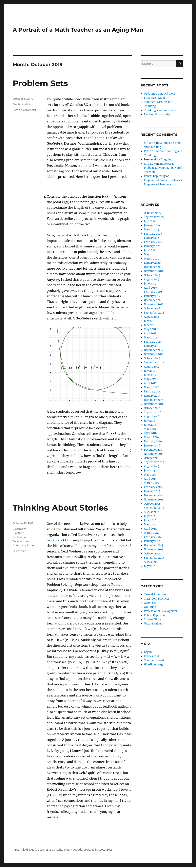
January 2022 (152, 246)
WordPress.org (153, 664)
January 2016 (152, 445)
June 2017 (150, 375)
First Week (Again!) (156, 97)
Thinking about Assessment (162, 110)
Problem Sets (40, 83)
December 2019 (154, 267)
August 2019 (152, 279)
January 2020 (152, 262)
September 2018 (154, 312)
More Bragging (162, 159)
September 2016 (154, 412)
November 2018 (154, 304)
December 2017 (153, 350)
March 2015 (151, 483)
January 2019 (152, 296)
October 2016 (152, 408)
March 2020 (151, 258)
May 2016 (150, 429)
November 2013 (153, 549)
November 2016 (154, 404)
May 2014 (150, 524)
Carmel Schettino (155, 594)
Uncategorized (153, 623)
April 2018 (150, 333)
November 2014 (154, 499)
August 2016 (152, 416)
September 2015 (154, 462)
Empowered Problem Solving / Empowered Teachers (163, 168)
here (59, 540)
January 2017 (152, 395)
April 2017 (150, 383)
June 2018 (150, 325)
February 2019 (153, 292)
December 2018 (153, 300)
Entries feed (151, 656)
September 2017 (154, 362)
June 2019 (150, 283)
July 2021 (149, 250)
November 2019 (154, 271)
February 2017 (153, 391)
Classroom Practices (156, 598)
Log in (148, 652)
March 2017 (151, 387)
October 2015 (152, 458)
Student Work (21, 104)
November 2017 (154, 354)
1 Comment (20, 550)
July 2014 (149, 516)
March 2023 (151, 229)
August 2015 (151, 466)
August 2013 (151, 562)
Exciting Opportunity (157, 114)
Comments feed (154, 660)
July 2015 (149, 470)
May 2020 (150, 254)
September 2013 (154, 557)
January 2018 (152, 346)
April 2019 (150, 287)
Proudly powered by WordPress (92, 849)
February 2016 (153, 441)
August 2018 (151, 316)
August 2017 (151, 366)
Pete (146, 151)
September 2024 (154, 217)
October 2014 (152, 503)
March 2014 (151, 532)
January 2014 (152, 541)
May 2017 (150, 379)
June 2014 (150, 520)
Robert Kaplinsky (24, 545)
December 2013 (153, 545)
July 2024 (150, 221)
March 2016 (151, 437)
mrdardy (149, 143)
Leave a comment (24, 109)
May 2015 (150, 474)
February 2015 (153, 487)
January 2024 (152, 225)
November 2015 (154, 454)
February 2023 (153, 233)
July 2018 (149, 321)
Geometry (150, 603)
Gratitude (150, 607)
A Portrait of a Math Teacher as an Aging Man (78, 29)
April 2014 (150, 528)
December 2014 (153, 495)
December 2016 (154, 400)
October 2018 (152, 308)
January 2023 (152, 238)
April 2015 (150, 478)
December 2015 (153, 449)
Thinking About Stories (60, 508)
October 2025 (152, 213)
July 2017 (149, 370)
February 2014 (153, 537)
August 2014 (151, 512)
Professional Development (160, 611)
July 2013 (149, 566)
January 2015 (152, 491)
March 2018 (151, 337)
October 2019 (152, 275)
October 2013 (152, 553)
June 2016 (150, 424)
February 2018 (153, 341)
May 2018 (150, 329)
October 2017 (152, 358)
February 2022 (153, 242)
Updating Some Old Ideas (159, 93)
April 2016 (150, 433)
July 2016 (149, 420)
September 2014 (154, 508)
